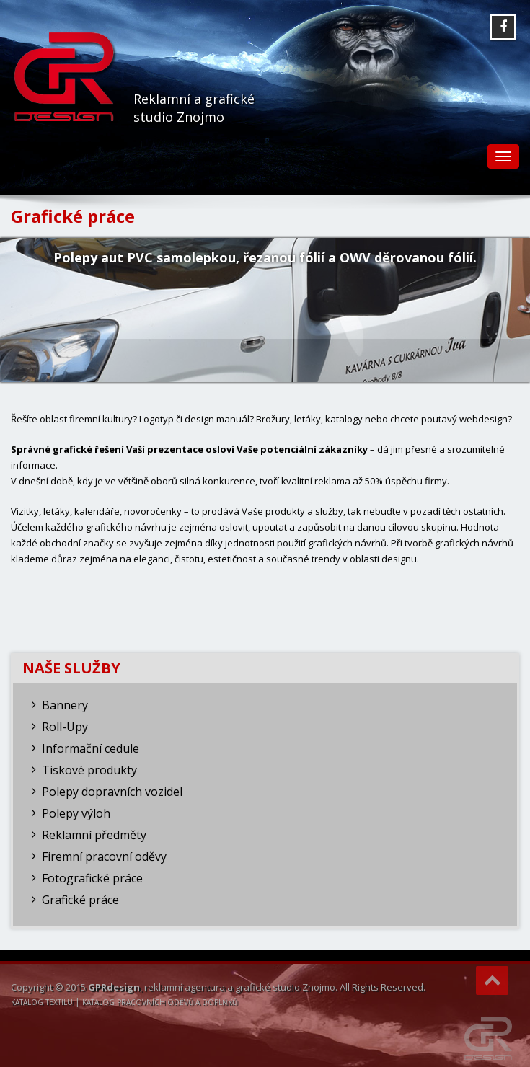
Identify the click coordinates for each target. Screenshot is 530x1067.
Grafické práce (80, 900)
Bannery (65, 705)
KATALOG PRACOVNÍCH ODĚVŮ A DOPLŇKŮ (159, 1002)
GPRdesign (114, 986)
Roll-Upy (65, 727)
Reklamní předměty (94, 835)
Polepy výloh (76, 813)
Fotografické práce (92, 878)
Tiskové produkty (89, 770)
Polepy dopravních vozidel (112, 791)
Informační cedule (90, 748)
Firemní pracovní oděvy (104, 856)
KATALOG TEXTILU (42, 1002)
